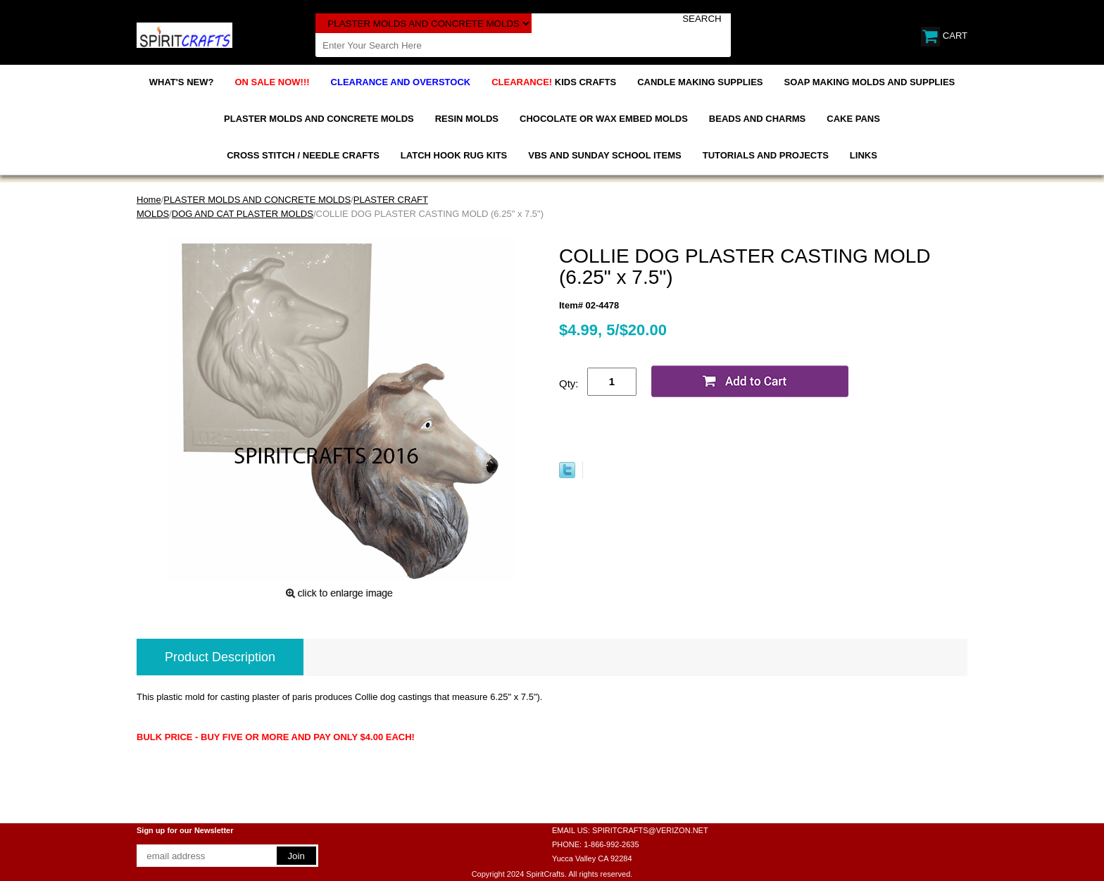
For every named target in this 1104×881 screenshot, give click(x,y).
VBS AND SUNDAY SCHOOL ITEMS (604, 155)
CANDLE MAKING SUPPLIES (700, 82)
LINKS (863, 155)
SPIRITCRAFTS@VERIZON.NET (650, 830)
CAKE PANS (853, 118)
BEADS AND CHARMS (757, 118)
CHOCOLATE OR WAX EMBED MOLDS (604, 118)
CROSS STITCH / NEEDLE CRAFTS (303, 155)
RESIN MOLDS (466, 118)
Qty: (569, 383)
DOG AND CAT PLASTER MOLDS (242, 213)
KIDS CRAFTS (553, 82)
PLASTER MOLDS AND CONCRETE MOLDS (319, 118)
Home (149, 199)
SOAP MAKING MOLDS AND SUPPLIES (869, 82)
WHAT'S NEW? (181, 82)
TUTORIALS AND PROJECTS (766, 155)
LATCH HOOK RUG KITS (454, 155)
